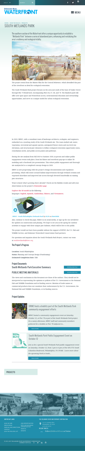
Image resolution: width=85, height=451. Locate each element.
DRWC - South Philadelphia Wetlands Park (28, 216)
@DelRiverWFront (56, 431)
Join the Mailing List (11, 431)
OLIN (48, 216)
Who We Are (8, 423)
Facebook (34, 442)
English (23, 194)
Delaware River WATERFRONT (21, 11)
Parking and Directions (12, 427)
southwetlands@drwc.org (23, 240)
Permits (23, 428)
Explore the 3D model (20, 191)
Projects (25, 23)
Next (77, 64)
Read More (35, 328)
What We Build (15, 23)
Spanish (30, 194)
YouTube (45, 442)
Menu (78, 12)
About (6, 2)
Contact (7, 429)
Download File (72, 267)
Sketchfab (55, 216)
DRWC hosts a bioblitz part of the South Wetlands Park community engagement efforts (52, 308)
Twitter (38, 442)
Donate (23, 431)
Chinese (47, 194)
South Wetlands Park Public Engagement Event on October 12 (50, 337)
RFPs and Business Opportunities (27, 426)
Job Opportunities (27, 423)
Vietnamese (58, 194)
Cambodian (38, 194)
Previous (16, 64)
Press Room (8, 425)
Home (6, 23)
